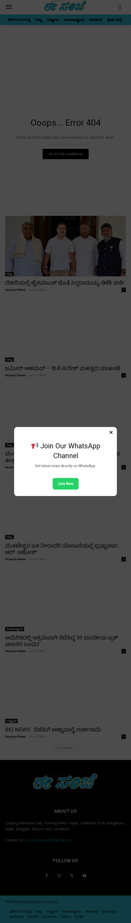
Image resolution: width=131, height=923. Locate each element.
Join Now (65, 484)
